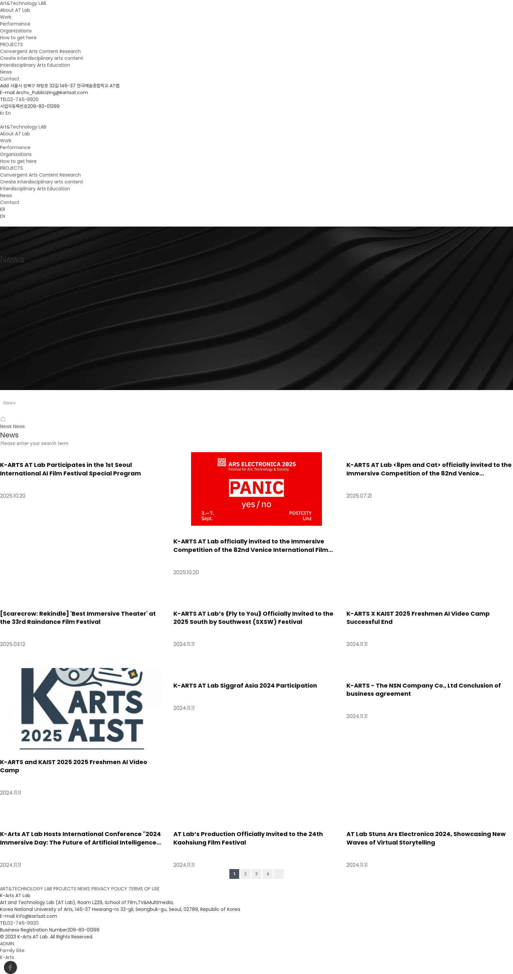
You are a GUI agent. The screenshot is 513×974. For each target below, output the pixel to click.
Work (5, 17)
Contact (9, 79)
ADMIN (7, 943)
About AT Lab (15, 10)
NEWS (84, 888)
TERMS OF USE (144, 888)
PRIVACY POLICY (109, 888)
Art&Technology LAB (23, 3)
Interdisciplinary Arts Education (35, 65)
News (6, 72)
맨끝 (279, 874)
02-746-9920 (23, 99)
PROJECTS (11, 44)
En (8, 113)
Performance (15, 24)
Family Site (13, 950)
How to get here (18, 37)
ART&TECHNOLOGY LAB (26, 888)
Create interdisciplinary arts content (41, 58)
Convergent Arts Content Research (40, 51)
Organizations (16, 30)
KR (2, 209)
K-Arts (7, 957)
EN (2, 216)
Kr (2, 113)
